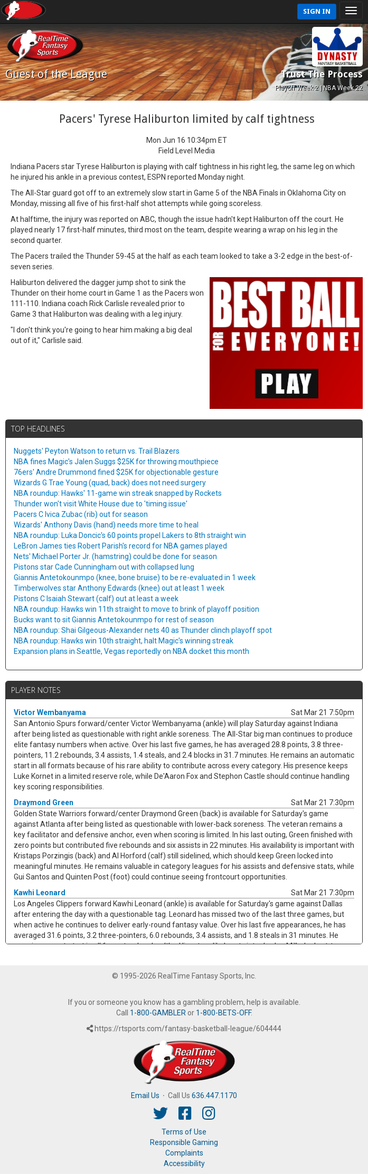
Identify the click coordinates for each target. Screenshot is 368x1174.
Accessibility (184, 1163)
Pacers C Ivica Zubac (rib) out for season (81, 514)
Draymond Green (43, 802)
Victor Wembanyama (50, 712)
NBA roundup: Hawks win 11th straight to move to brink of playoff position (136, 609)
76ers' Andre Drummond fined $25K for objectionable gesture (116, 472)
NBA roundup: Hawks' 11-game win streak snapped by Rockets (118, 493)
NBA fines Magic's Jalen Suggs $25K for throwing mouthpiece (116, 461)
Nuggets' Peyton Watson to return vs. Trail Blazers (97, 451)
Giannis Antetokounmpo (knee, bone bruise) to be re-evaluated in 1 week (135, 577)
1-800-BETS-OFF (223, 1013)
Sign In (317, 11)
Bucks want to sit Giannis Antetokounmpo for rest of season (114, 619)
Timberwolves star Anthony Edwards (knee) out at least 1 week (119, 588)
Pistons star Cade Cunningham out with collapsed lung (104, 567)
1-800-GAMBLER (158, 1013)
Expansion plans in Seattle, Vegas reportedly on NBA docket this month (131, 651)
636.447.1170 (214, 1095)
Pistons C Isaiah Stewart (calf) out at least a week (96, 598)
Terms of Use (184, 1132)
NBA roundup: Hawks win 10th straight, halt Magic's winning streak (123, 641)
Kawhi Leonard (39, 892)
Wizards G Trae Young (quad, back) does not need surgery (110, 482)
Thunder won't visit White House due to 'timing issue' (100, 504)
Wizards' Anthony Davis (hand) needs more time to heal (106, 525)
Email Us (145, 1095)
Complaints (184, 1153)
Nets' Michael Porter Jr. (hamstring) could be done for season (115, 556)
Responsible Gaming (184, 1142)
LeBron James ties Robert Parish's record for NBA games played (120, 546)
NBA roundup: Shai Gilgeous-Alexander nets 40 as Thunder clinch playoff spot (143, 630)
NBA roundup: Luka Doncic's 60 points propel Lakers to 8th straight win (130, 535)
